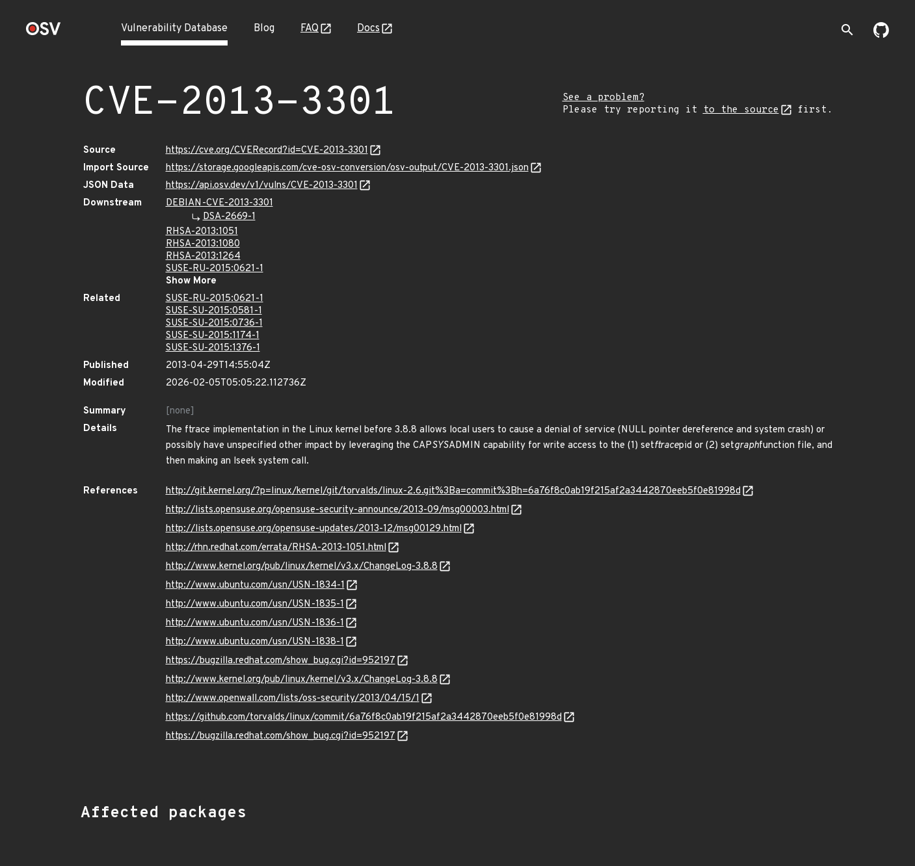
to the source (741, 110)
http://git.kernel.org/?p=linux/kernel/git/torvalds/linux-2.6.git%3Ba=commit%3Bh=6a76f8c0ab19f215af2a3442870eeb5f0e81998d (453, 491)
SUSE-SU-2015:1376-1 (213, 348)
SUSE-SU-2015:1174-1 (212, 336)
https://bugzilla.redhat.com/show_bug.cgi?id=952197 (280, 661)
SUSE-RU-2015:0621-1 (214, 269)
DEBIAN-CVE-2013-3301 (219, 203)
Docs (368, 28)
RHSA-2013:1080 (203, 244)
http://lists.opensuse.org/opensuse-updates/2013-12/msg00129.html (314, 529)
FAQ (309, 28)
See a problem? (603, 98)
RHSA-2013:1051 (202, 232)
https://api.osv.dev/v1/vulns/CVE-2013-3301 (262, 185)
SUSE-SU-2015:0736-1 (214, 323)
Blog (264, 28)
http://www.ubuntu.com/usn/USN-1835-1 (255, 604)
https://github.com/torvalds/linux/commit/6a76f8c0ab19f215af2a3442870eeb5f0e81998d (364, 717)
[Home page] (43, 32)
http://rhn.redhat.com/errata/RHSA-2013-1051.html (276, 548)
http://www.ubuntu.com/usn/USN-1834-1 (255, 585)
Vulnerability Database (174, 28)
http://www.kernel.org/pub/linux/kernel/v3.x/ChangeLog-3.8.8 (302, 566)
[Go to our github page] (881, 35)
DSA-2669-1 (229, 217)
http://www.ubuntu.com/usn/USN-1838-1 (255, 642)
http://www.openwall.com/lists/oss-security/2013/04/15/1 (292, 698)
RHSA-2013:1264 (203, 256)
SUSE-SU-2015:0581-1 (214, 311)
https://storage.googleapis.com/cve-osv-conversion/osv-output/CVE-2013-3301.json (347, 168)
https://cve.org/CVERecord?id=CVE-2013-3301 (267, 150)
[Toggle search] (847, 30)
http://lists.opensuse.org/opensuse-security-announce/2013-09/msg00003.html (337, 510)
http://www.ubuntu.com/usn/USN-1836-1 (255, 623)
